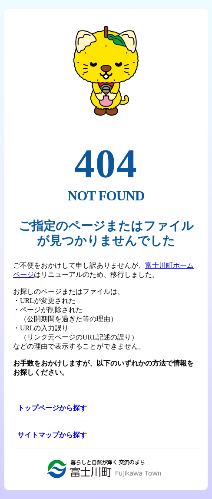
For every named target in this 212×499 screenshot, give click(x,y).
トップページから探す (52, 408)
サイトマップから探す (52, 435)
